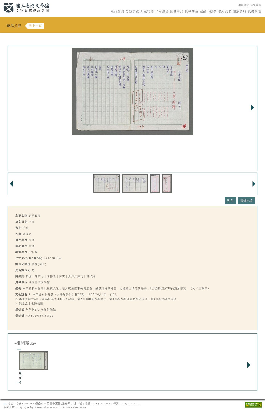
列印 (230, 200)
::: (1, 2)
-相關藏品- (25, 343)
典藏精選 (147, 11)
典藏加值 (192, 11)
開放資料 (239, 11)
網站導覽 (243, 5)
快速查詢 (256, 5)
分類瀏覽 (132, 11)
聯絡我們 (225, 11)
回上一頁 (35, 25)
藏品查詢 (117, 11)
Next (252, 107)
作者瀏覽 (162, 11)
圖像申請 (177, 11)
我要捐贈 (254, 11)
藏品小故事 (208, 11)
